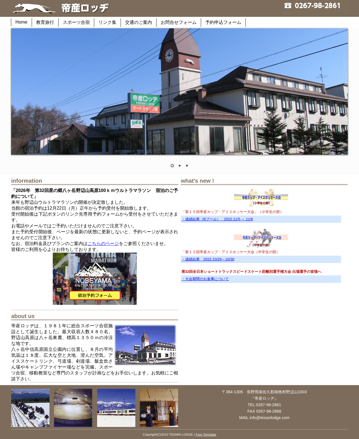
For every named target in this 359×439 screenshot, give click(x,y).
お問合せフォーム (179, 22)
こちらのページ (103, 243)
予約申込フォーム (223, 22)
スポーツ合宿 (76, 22)
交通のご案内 (138, 22)
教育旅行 (45, 22)
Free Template (205, 434)
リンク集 (107, 22)
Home (21, 22)
